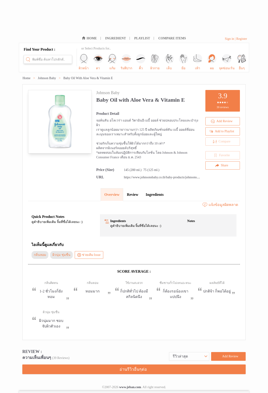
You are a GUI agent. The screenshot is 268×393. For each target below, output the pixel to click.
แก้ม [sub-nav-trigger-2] (112, 62)
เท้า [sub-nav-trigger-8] (197, 62)
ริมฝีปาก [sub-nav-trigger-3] (126, 62)
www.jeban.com (130, 387)
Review (132, 194)
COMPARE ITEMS (172, 38)
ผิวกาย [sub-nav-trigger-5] (155, 62)
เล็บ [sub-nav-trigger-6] (169, 62)
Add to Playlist (221, 131)
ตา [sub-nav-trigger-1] (98, 62)
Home (26, 78)
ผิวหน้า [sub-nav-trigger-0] (84, 62)
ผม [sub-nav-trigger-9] (211, 62)
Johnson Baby (47, 78)
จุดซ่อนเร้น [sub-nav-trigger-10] (227, 62)
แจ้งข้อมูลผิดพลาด (220, 205)
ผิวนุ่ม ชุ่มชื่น (61, 255)
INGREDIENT (115, 38)
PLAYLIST (142, 38)
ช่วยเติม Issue (89, 255)
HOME (92, 38)
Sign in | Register (236, 38)
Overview (111, 194)
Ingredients (155, 194)
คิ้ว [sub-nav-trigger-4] (140, 62)
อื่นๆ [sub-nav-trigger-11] (241, 62)
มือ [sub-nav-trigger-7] (183, 62)
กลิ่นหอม (40, 255)
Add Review (222, 121)
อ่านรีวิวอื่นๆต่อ (133, 369)
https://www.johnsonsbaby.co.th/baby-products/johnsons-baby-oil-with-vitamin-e (176, 177)
